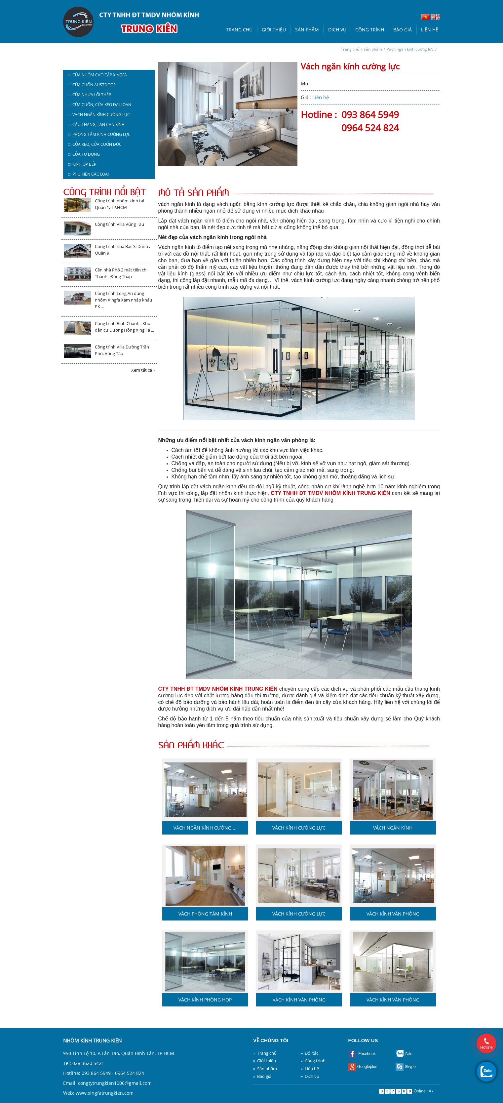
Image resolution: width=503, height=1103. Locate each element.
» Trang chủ (265, 1053)
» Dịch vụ (310, 1076)
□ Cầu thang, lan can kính (96, 124)
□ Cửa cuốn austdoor (92, 85)
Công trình (369, 29)
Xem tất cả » (143, 370)
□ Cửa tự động (84, 154)
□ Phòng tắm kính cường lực (99, 134)
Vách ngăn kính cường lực (410, 49)
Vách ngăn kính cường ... (205, 828)
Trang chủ (239, 29)
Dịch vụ (337, 29)
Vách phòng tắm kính (205, 914)
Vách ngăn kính (392, 828)
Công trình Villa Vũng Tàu (119, 224)
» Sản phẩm (265, 1069)
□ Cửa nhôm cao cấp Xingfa (97, 75)
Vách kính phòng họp (205, 1000)
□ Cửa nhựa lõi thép (89, 95)
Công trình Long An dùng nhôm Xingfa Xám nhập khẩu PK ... (123, 299)
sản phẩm (373, 49)
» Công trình (313, 1061)
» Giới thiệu (264, 1061)
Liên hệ (429, 29)
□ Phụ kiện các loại (88, 174)
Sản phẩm (307, 29)
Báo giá (402, 29)
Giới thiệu (274, 29)
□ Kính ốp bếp (82, 164)
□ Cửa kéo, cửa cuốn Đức (95, 144)
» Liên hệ (310, 1069)
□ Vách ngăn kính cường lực (99, 114)
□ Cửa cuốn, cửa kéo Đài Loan (99, 104)
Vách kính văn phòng (393, 914)
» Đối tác (309, 1053)
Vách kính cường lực (299, 828)
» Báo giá (262, 1076)
